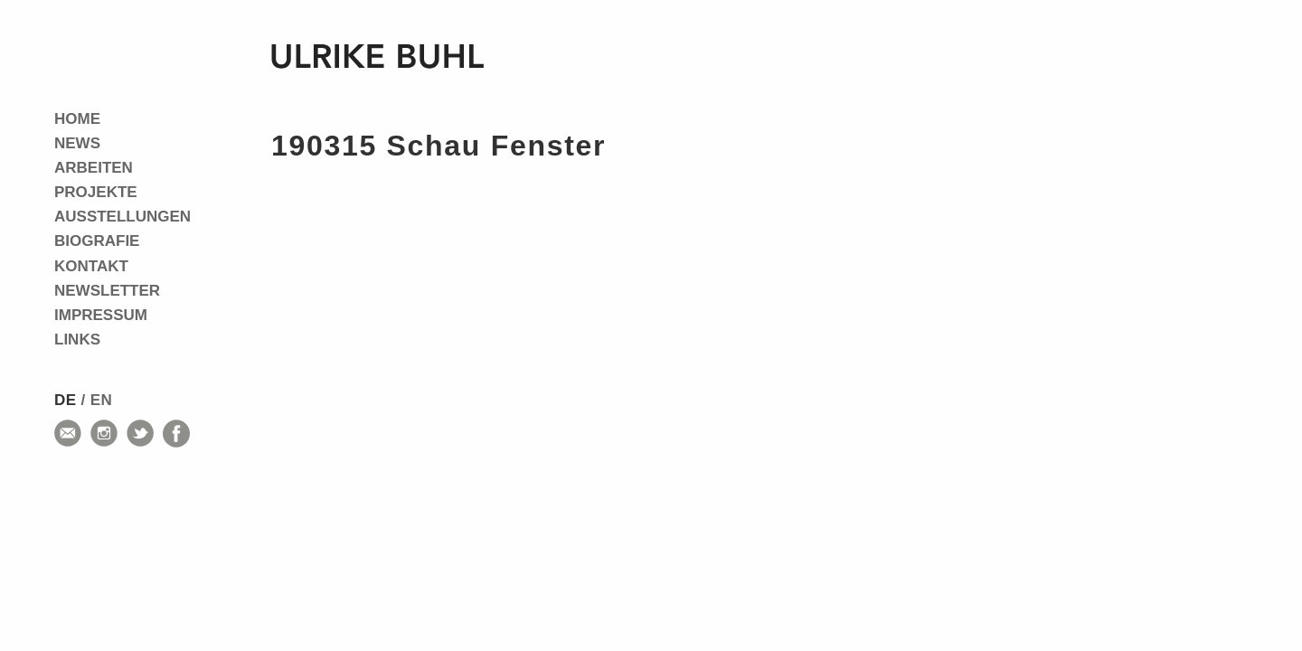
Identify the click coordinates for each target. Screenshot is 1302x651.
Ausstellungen (122, 216)
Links (77, 339)
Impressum (100, 315)
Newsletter (107, 290)
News (77, 143)
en (101, 400)
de (65, 400)
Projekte (95, 192)
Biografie (96, 241)
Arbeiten (93, 167)
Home (77, 118)
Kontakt (91, 266)
